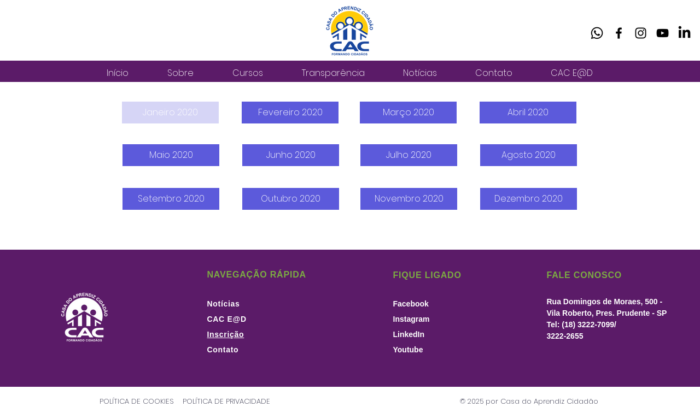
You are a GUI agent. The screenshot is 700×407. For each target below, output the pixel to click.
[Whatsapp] (597, 33)
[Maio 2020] (170, 155)
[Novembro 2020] (408, 199)
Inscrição (225, 334)
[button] (170, 112)
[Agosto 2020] (528, 155)
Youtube (408, 349)
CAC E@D (227, 319)
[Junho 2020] (290, 155)
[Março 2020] (408, 112)
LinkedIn (409, 334)
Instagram (411, 319)
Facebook (411, 303)
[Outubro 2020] (290, 199)
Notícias (223, 303)
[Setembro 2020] (170, 199)
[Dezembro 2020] (528, 199)
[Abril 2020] (528, 112)
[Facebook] (618, 33)
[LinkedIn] (684, 33)
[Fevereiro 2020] (290, 112)
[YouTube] (662, 33)
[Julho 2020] (408, 155)
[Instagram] (640, 33)
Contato (223, 349)
